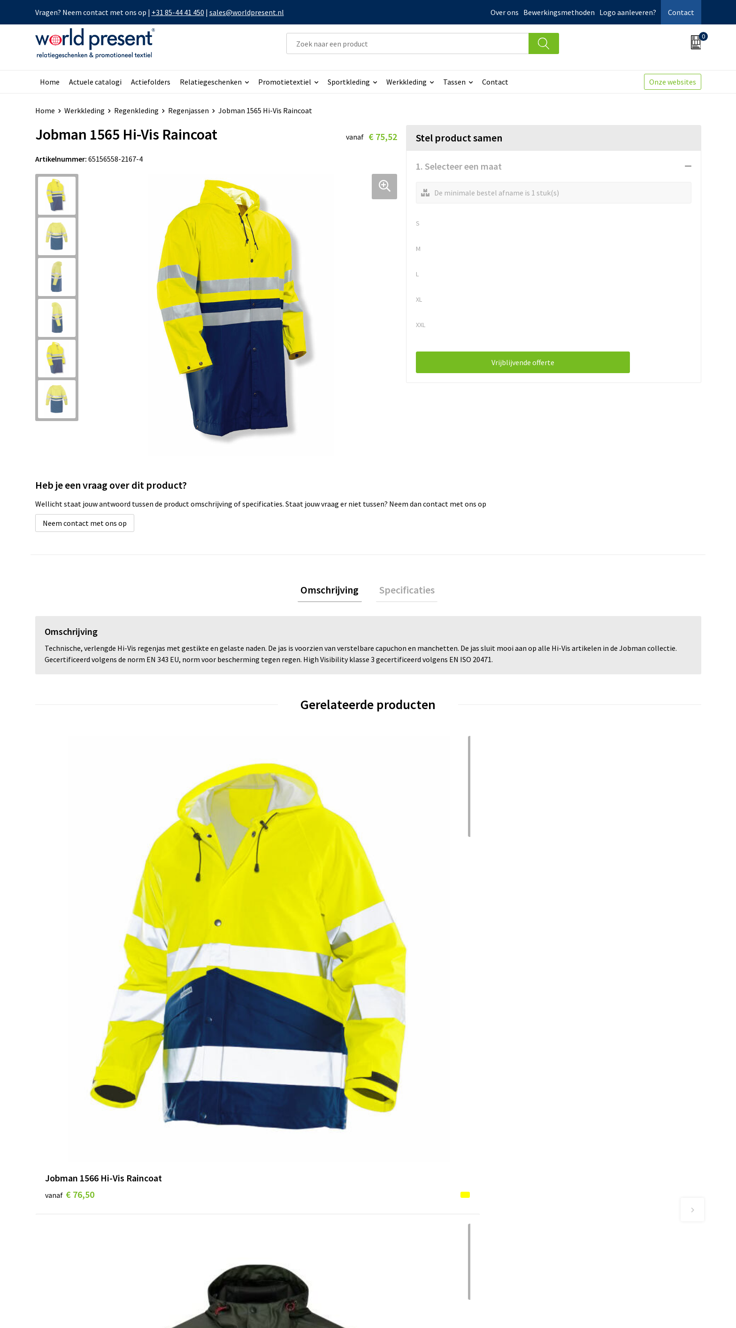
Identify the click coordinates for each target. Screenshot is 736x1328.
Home (50, 81)
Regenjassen (188, 110)
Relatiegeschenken (211, 81)
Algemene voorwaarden (550, 1307)
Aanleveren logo (241, 1229)
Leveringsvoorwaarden (251, 1201)
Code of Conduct (241, 1187)
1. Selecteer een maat (459, 166)
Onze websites (672, 81)
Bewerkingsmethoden (559, 12)
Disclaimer (679, 1307)
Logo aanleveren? (627, 12)
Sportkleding (349, 81)
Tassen (454, 81)
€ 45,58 (236, 919)
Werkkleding (406, 81)
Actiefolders (150, 81)
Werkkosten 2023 (242, 1172)
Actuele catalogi (95, 81)
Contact (681, 12)
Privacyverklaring (625, 1307)
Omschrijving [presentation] (333, 591)
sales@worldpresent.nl (246, 12)
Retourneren (400, 1187)
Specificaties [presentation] (403, 591)
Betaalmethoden (407, 1172)
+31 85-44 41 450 (178, 12)
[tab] (333, 591)
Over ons (505, 12)
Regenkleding (136, 110)
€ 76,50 (69, 919)
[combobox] (407, 43)
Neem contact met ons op (85, 523)
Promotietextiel (284, 81)
